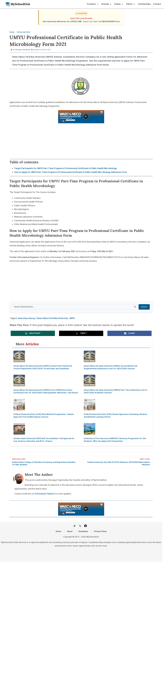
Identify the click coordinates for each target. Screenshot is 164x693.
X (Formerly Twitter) (44, 493)
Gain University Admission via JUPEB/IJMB (62, 21)
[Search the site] (75, 307)
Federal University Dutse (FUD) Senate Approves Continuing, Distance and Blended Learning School (115, 415)
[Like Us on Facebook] (85, 525)
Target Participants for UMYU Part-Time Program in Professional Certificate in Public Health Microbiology (65, 168)
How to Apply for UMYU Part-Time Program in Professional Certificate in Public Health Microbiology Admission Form (70, 172)
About (70, 531)
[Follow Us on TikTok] (74, 525)
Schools (106, 4)
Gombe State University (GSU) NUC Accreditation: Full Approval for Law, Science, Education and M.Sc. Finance (44, 439)
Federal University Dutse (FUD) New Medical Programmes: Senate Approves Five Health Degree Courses (43, 415)
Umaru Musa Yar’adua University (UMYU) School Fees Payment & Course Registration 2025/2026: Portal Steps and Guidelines (42, 367)
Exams (118, 4)
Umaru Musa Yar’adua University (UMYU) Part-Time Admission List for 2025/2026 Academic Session (115, 391)
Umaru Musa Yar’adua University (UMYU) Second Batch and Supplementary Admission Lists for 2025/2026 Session (110, 367)
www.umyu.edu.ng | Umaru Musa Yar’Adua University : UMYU (46, 318)
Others (130, 4)
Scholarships (144, 4)
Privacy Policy (100, 531)
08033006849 (109, 21)
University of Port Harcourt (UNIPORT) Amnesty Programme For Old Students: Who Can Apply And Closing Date (115, 439)
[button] (33, 333)
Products (92, 4)
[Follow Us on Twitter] (80, 525)
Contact (157, 4)
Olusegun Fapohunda (22, 50)
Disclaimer (83, 531)
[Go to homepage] (16, 4)
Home (58, 531)
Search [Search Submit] (144, 307)
